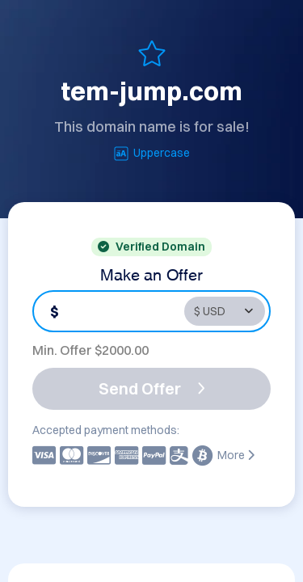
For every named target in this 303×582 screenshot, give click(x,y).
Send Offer (152, 388)
